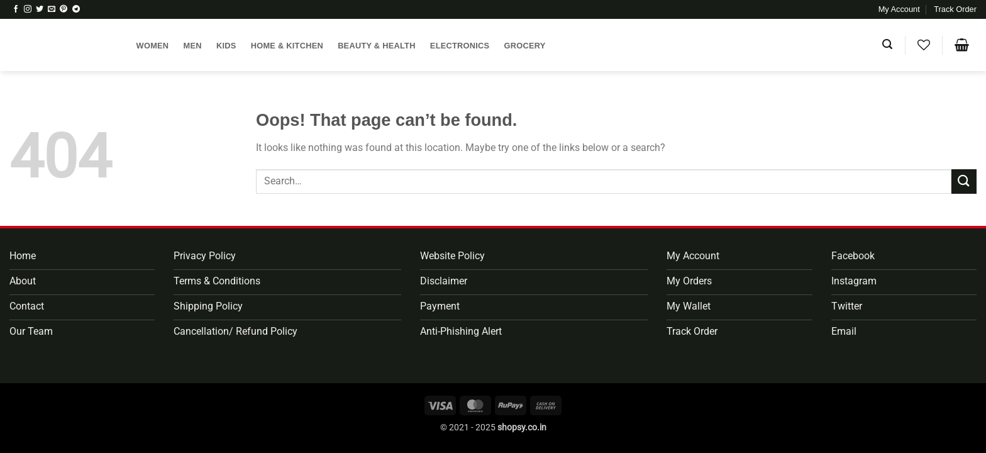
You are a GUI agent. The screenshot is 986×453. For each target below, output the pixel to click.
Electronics (460, 45)
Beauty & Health (377, 45)
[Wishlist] (923, 44)
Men (193, 45)
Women (152, 45)
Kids (226, 45)
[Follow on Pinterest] (63, 9)
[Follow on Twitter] (39, 9)
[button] (887, 44)
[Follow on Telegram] (76, 9)
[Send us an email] (51, 9)
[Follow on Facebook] (15, 9)
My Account (899, 9)
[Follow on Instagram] (27, 9)
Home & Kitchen (287, 45)
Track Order (955, 9)
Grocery (525, 45)
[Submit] (964, 181)
